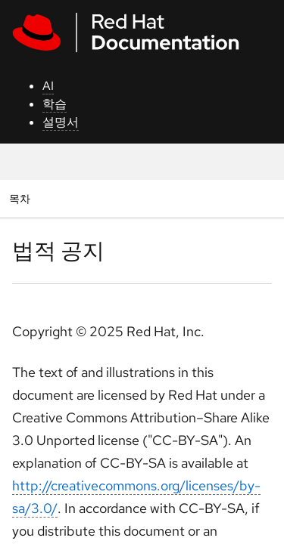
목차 (21, 198)
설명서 (60, 122)
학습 (54, 104)
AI (48, 86)
